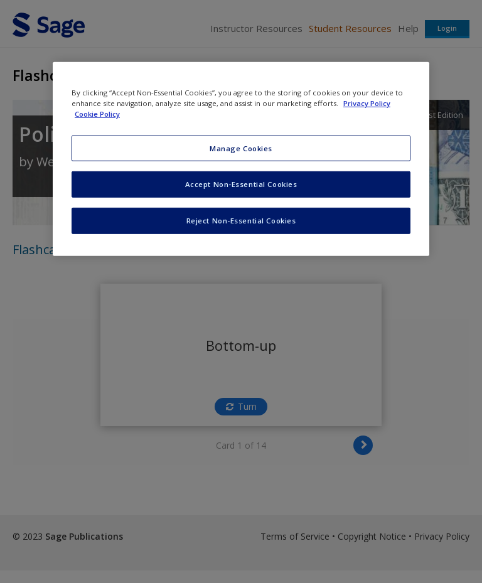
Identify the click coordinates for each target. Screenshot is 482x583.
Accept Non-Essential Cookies (241, 184)
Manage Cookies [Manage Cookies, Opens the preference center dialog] (241, 147)
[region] (241, 159)
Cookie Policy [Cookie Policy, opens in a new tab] (97, 114)
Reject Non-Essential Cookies (241, 220)
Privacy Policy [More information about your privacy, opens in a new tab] (366, 103)
